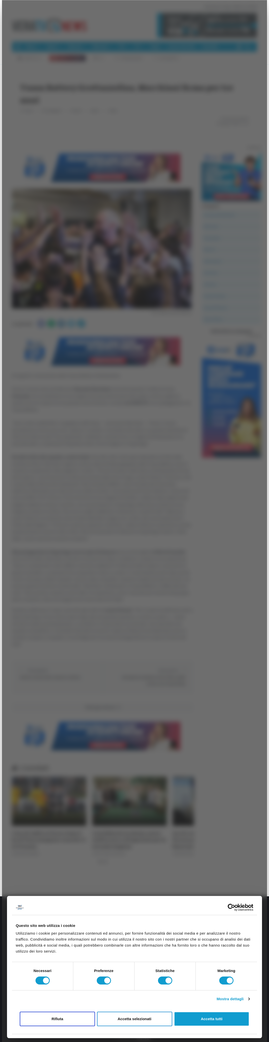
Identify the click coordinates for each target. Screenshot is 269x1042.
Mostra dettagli (230, 999)
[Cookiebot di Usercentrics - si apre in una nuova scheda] (231, 907)
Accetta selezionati (134, 1019)
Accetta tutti (211, 1019)
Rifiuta (57, 1019)
